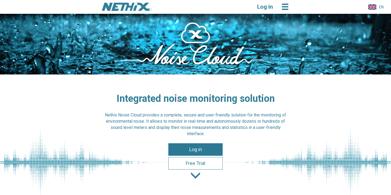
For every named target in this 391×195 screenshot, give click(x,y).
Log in (195, 149)
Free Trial (195, 163)
